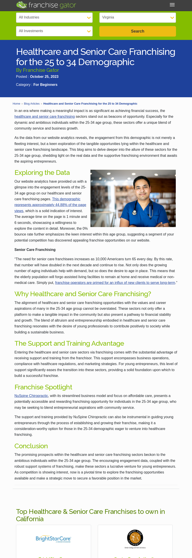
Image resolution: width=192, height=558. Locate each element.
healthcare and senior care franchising (44, 116)
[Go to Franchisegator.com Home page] (46, 4)
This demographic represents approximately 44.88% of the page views (50, 205)
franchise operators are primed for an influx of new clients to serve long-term (115, 283)
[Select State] (137, 17)
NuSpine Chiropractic (31, 396)
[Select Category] (54, 17)
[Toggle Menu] (172, 4)
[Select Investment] (54, 31)
